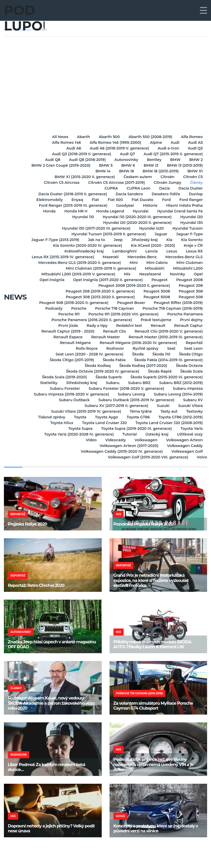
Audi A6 (71, 148)
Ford (165, 199)
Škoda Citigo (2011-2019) (70, 360)
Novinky (63, 279)
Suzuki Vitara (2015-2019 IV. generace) (84, 411)
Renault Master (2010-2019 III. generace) (165, 337)
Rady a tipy (94, 325)
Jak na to (124, 239)
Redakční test (127, 325)
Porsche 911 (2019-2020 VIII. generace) (122, 314)
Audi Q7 (126, 154)
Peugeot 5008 (155, 297)
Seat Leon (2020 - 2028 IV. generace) (87, 354)
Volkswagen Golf (186, 451)
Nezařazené (191, 274)
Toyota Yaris (191, 428)
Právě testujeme (155, 319)
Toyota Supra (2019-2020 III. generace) (135, 428)
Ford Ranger (190, 199)
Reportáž (193, 342)
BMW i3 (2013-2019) (65, 171)
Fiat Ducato (141, 199)
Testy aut (168, 411)
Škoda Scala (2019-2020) (62, 377)
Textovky (194, 411)
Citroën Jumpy (166, 182)
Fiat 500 (112, 199)
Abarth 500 (107, 136)
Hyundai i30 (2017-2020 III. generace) (94, 228)
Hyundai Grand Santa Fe (179, 211)
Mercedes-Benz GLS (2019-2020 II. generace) (143, 262)
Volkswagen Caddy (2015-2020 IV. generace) (120, 451)
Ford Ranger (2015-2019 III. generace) (71, 205)
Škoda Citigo (190, 354)
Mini (198, 262)
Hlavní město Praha (184, 205)
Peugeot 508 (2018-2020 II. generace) (71, 302)
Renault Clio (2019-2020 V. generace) (168, 331)
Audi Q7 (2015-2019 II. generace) (172, 154)
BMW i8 (124, 171)
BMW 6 (171, 165)
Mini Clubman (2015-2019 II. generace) (138, 268)
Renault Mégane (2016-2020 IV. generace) (137, 342)
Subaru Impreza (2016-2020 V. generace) (69, 394)
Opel (84, 279)
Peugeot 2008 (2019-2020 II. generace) (133, 285)
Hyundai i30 (191, 222)
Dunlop (195, 194)
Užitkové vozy (190, 434)
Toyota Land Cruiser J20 (103, 422)
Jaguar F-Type (189, 234)
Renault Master (104, 337)
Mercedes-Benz (187, 257)
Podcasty (51, 308)
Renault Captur (188, 325)
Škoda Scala (191, 371)
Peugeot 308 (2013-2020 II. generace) (98, 297)
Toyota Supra (79, 428)
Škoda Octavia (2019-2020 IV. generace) (100, 371)
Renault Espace (66, 337)
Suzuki (162, 405)
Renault (157, 325)
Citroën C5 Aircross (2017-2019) (114, 182)
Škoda (136, 354)
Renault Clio (113, 331)
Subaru (111, 382)
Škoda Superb (107, 377)
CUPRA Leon (137, 188)
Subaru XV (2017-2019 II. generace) (115, 405)
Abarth (81, 136)
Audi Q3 (195, 148)
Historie (149, 205)
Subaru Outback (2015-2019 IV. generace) (135, 400)
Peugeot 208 (190, 285)
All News (57, 136)
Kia (199, 239)
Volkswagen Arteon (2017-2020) (128, 445)
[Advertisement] (105, 80)
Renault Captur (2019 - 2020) (66, 331)
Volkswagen (145, 440)
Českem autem (136, 176)
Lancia (149, 251)
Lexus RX (193, 251)
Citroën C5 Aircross (59, 182)
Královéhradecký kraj (80, 251)
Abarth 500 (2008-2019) (149, 136)
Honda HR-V (73, 211)
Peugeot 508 (190, 297)
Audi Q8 (48, 159)
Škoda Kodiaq (96, 365)
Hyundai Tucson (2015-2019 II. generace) (107, 234)
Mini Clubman (81, 268)
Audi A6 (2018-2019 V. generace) (117, 148)
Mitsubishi (192, 268)
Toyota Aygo (104, 417)
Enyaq (73, 199)
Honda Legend (108, 211)
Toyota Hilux (60, 422)
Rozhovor (113, 348)
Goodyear (123, 205)
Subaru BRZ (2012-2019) (180, 382)
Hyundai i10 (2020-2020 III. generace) (135, 217)
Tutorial (128, 434)
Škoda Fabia (113, 360)
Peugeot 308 (190, 291)
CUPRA (109, 188)
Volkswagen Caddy (184, 445)
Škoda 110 (160, 354)
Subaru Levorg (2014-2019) (177, 394)
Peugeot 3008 (155, 291)
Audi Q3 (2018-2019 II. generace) (80, 154)
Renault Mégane (73, 342)
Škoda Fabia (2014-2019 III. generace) (168, 360)
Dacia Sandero (127, 194)
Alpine (154, 142)
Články (196, 182)
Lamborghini (122, 251)
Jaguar (159, 234)
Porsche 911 (67, 314)
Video (88, 440)
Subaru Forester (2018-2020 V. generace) (125, 388)
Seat (170, 348)
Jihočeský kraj (174, 239)
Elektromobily (45, 199)
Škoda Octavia (189, 365)
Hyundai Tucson (187, 228)
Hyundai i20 (191, 217)
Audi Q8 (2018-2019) (84, 159)
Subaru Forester (63, 388)
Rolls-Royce (83, 348)
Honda (46, 211)
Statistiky (45, 382)
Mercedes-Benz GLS (74, 262)
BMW (174, 159)
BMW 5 (148, 165)
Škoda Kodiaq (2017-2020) (142, 365)
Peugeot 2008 (75, 285)
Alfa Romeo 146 (63, 142)
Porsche (77, 308)
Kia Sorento (59, 245)
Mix (167, 274)
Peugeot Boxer (130, 302)
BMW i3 (195, 165)
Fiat (92, 199)
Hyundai (140, 211)
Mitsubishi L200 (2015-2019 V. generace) (118, 274)
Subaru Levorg (130, 394)
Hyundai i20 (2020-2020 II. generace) (136, 222)
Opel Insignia (111, 279)
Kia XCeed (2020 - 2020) (180, 245)
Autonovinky (124, 159)
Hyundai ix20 (150, 228)
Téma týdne (139, 411)
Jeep (146, 239)
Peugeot (44, 285)
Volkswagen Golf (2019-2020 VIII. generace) (147, 457)
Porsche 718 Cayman (113, 308)
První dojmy (191, 319)
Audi (174, 142)
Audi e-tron (167, 148)
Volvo (202, 457)
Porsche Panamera (184, 314)
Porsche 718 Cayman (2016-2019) (172, 308)
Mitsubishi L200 (57, 274)
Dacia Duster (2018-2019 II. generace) (70, 194)
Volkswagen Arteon (184, 440)
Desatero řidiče (164, 194)
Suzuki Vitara (190, 405)
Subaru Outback (72, 400)
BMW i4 (100, 171)
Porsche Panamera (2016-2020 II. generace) (90, 319)
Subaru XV (192, 400)
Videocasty (114, 440)
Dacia (163, 188)
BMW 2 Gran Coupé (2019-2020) (103, 165)
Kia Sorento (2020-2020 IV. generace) (114, 245)
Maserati (156, 257)
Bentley (152, 159)
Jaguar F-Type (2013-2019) (83, 239)
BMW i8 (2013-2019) (160, 171)
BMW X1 (194, 171)
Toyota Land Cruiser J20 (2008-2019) (168, 422)
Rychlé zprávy (144, 348)
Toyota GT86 (137, 417)
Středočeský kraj (79, 382)
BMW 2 (195, 159)
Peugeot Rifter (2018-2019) (177, 302)
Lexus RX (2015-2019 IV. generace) (107, 257)
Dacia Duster (190, 188)
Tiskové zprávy (48, 417)
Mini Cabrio (47, 268)
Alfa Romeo (191, 136)
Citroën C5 (192, 176)
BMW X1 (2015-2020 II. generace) (82, 176)
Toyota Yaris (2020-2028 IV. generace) (76, 434)
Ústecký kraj (155, 434)
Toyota (77, 417)
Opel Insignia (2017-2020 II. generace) (167, 279)
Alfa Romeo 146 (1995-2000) (113, 142)
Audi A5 (195, 142)
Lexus (170, 251)
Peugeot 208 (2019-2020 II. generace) (98, 291)
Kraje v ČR (42, 251)
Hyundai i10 (81, 217)
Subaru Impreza (187, 388)
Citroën (166, 176)
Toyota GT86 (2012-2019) (180, 417)
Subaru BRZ (138, 382)
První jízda (65, 325)
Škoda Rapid (158, 371)
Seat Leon (193, 348)
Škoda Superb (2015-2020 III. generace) (166, 377)
